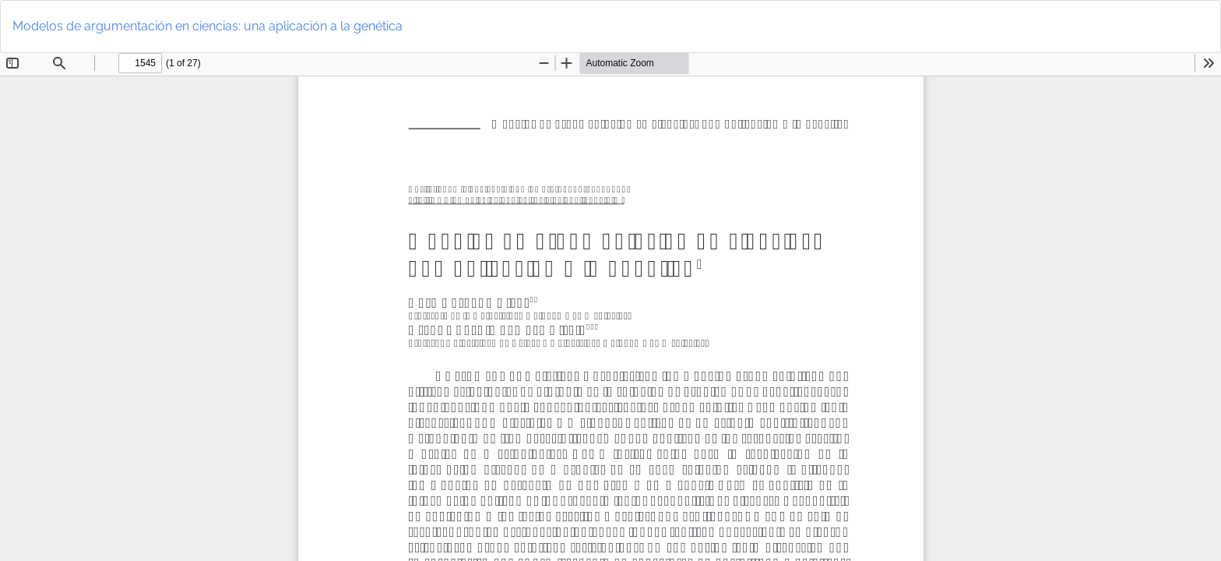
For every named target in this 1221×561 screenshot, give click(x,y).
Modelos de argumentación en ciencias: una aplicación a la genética (207, 26)
